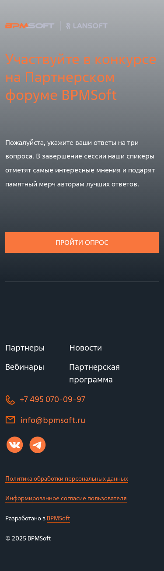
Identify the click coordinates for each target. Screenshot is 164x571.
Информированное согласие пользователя (66, 498)
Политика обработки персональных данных (66, 478)
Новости (85, 347)
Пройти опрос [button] (82, 242)
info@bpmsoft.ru (53, 420)
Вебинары (24, 366)
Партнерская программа (94, 373)
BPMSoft (58, 518)
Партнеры (25, 347)
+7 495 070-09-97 (52, 399)
